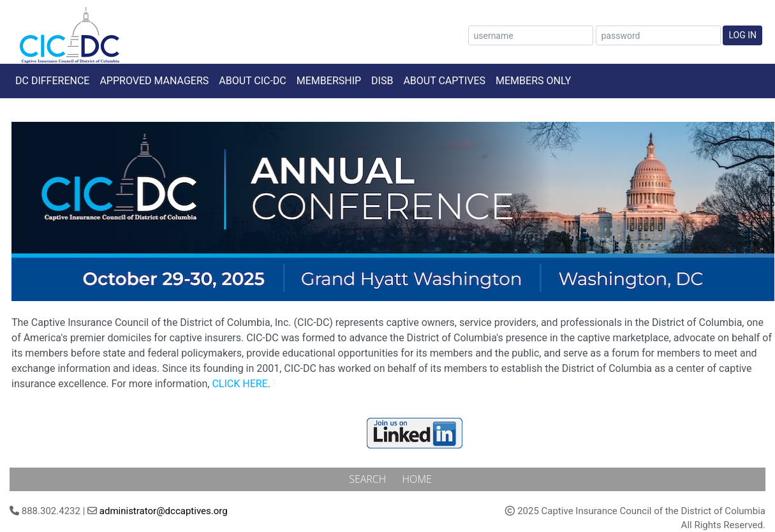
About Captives (444, 81)
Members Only (533, 81)
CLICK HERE (239, 384)
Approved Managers (154, 81)
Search (368, 479)
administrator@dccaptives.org (164, 511)
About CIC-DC (252, 81)
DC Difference (52, 81)
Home (416, 479)
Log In (742, 35)
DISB (382, 81)
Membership (329, 81)
